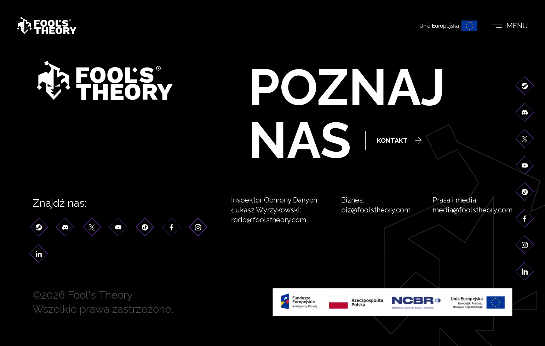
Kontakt (399, 141)
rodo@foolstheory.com (268, 220)
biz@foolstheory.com (376, 210)
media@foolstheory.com (472, 210)
